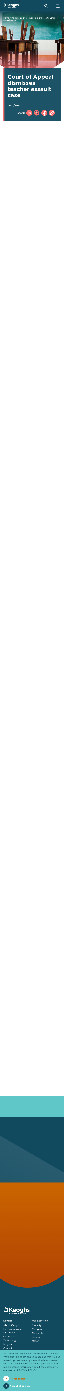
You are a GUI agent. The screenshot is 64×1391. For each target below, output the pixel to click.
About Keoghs (11, 1325)
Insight (14, 18)
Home (6, 18)
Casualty (36, 1325)
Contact (7, 1348)
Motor (35, 1341)
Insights (7, 1344)
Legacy (36, 1337)
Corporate (37, 1333)
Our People (9, 1336)
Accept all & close (20, 1386)
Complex (37, 1329)
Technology (9, 1340)
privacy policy (26, 1370)
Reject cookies (18, 1378)
